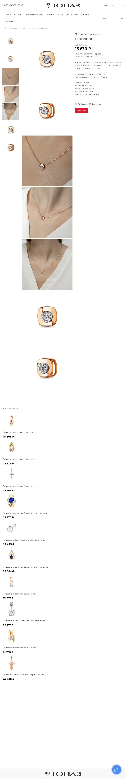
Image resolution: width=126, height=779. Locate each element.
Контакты (85, 17)
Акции (60, 17)
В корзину (81, 112)
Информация (72, 17)
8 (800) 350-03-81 (18, 6)
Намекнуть (96, 106)
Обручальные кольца (34, 17)
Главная (7, 17)
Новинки (50, 17)
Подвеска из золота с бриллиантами (33, 30)
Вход (105, 7)
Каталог (18, 17)
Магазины (8, 23)
